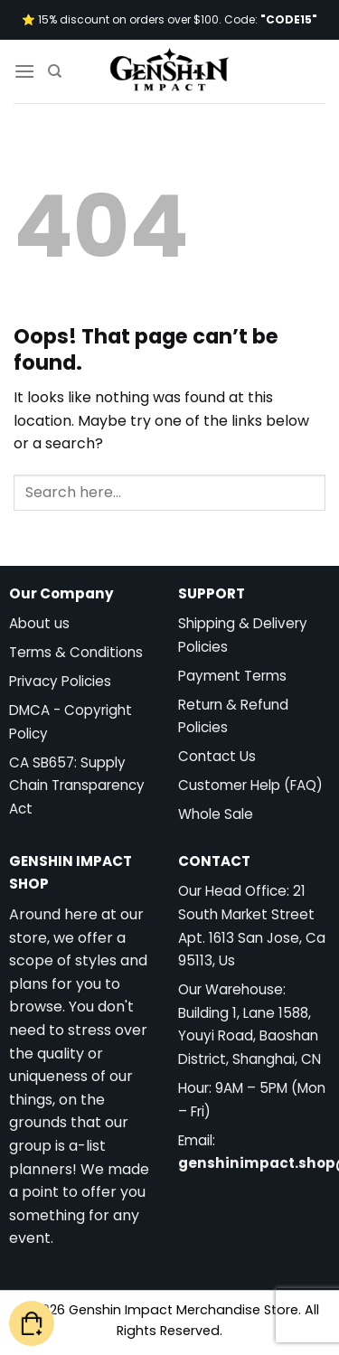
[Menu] (24, 71)
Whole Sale (215, 814)
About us (39, 623)
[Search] (54, 71)
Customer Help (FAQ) (250, 785)
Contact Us (217, 756)
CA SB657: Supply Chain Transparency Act (77, 785)
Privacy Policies (60, 681)
